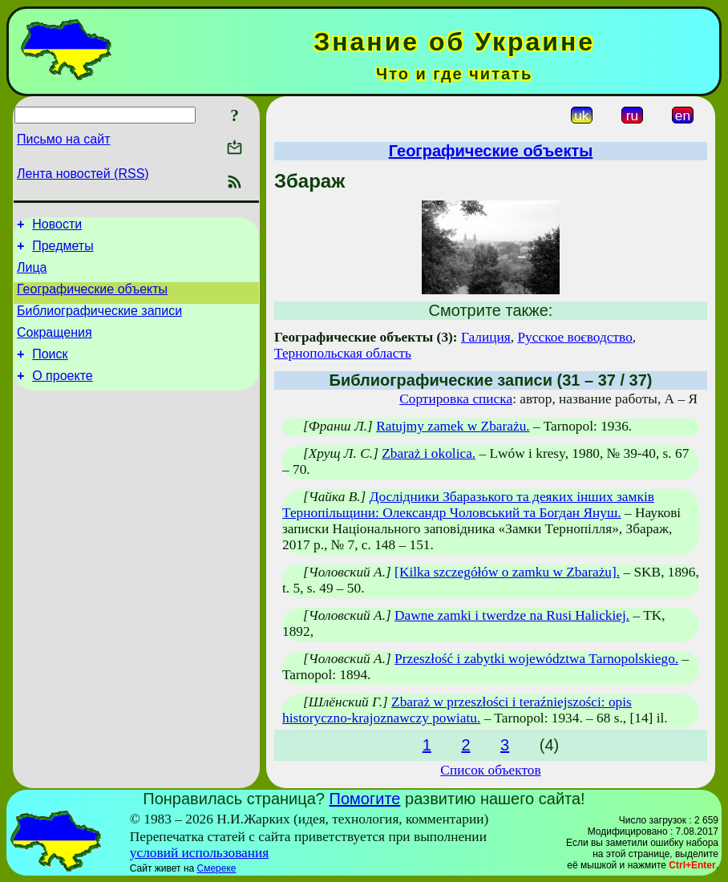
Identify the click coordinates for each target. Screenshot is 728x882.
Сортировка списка (455, 399)
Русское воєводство (574, 337)
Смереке (217, 868)
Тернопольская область (342, 353)
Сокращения (54, 347)
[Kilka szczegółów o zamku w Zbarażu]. (507, 572)
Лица (32, 274)
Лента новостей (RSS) (83, 173)
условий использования (199, 852)
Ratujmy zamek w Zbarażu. (453, 426)
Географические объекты (92, 298)
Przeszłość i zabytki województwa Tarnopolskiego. (536, 658)
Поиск (49, 371)
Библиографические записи (99, 323)
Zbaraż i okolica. (428, 453)
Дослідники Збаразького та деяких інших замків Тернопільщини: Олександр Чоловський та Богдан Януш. (468, 504)
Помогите (365, 798)
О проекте (62, 395)
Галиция (486, 337)
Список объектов (490, 770)
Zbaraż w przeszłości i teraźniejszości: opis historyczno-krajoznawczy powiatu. (457, 710)
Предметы (62, 250)
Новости (57, 226)
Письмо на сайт (63, 139)
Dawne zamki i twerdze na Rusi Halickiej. (511, 615)
